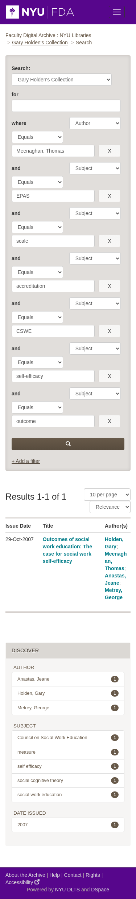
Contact (72, 875)
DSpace (100, 889)
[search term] (53, 151)
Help (54, 875)
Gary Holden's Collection (40, 42)
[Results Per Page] (107, 494)
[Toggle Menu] (117, 12)
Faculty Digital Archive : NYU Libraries (48, 35)
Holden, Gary (68, 693)
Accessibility (22, 882)
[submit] (68, 444)
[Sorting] (110, 507)
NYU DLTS (67, 889)
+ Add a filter (26, 461)
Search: (21, 68)
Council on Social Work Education (68, 737)
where (19, 123)
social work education (68, 794)
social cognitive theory (68, 780)
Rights (93, 875)
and (16, 168)
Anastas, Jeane (68, 679)
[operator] (37, 137)
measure (68, 752)
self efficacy (68, 766)
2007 (68, 825)
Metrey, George (68, 708)
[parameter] (95, 123)
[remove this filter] (109, 151)
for (15, 94)
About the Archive (25, 875)
